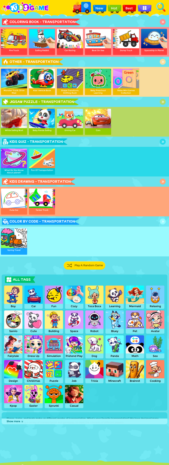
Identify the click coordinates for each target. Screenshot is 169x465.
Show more (15, 421)
